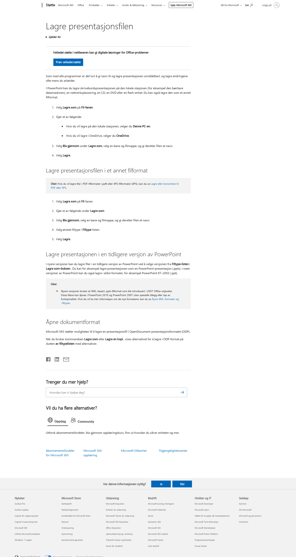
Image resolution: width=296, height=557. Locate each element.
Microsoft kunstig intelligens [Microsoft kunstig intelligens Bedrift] (161, 503)
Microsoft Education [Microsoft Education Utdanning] (115, 503)
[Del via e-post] (64, 358)
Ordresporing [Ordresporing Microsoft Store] (68, 527)
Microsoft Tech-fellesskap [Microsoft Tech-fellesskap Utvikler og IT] (206, 521)
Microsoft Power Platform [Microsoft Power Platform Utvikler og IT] (206, 533)
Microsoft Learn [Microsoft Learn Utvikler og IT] (202, 509)
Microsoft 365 (65, 5)
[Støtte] (50, 5)
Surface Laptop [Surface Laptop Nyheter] (21, 509)
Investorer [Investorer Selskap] (243, 521)
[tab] (57, 421)
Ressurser (156, 5)
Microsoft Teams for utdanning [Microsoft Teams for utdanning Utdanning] (120, 515)
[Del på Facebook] (48, 358)
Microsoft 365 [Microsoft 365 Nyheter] (21, 527)
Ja (161, 484)
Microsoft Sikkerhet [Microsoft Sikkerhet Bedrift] (157, 509)
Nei (182, 484)
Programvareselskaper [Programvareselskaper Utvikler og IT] (205, 540)
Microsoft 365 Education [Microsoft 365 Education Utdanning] (117, 521)
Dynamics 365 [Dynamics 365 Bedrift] (154, 521)
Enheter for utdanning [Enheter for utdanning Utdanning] (116, 509)
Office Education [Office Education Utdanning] (113, 527)
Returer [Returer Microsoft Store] (65, 521)
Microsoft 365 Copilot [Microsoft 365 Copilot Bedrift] (158, 533)
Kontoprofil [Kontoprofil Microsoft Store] (67, 503)
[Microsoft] (28, 5)
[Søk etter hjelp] (249, 5)
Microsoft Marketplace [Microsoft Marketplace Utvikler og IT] (205, 527)
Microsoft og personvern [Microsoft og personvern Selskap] (250, 515)
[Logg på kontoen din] (270, 5)
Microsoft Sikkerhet (133, 450)
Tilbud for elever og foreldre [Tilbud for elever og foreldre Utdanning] (118, 540)
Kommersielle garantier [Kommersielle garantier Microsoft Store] (72, 540)
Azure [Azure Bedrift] (150, 515)
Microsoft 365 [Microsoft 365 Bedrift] (154, 527)
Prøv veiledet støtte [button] (68, 62)
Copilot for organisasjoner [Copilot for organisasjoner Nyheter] (27, 515)
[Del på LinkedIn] (55, 358)
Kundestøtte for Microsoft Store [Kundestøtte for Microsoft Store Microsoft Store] (76, 515)
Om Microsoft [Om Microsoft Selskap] (245, 509)
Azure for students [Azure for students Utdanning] (114, 546)
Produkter (94, 5)
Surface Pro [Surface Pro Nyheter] (20, 503)
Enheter (111, 5)
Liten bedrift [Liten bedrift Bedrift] (153, 546)
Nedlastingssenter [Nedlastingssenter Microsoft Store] (70, 509)
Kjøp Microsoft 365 (181, 5)
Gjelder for (55, 37)
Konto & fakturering (133, 5)
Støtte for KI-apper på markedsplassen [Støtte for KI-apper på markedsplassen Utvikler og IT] (212, 515)
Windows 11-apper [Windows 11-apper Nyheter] (23, 540)
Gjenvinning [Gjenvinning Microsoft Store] (67, 533)
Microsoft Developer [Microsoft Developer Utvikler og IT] (204, 503)
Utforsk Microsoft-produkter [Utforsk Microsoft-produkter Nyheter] (27, 533)
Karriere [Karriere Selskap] (242, 503)
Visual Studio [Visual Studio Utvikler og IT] (201, 546)
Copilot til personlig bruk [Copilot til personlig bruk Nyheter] (26, 521)
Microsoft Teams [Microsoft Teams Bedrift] (155, 540)
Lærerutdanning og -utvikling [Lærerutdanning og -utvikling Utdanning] (119, 533)
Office (81, 5)
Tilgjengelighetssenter (173, 450)
